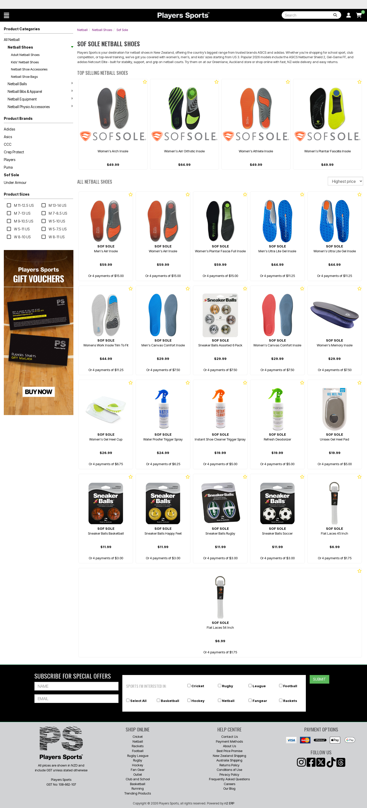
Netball (82, 30)
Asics (8, 137)
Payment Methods (229, 741)
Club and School (138, 779)
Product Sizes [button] (17, 194)
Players (9, 159)
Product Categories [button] (22, 29)
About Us (229, 746)
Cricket (197, 686)
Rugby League (137, 756)
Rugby (227, 686)
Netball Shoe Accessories (29, 69)
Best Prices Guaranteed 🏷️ (71, 4)
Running (138, 788)
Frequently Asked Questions (229, 779)
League (259, 686)
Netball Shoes (40, 47)
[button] (6, 15)
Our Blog (229, 788)
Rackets (290, 701)
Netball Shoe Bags (24, 77)
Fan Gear (138, 770)
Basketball (170, 701)
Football (290, 686)
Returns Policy (229, 765)
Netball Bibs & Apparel (40, 91)
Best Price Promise (229, 751)
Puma (8, 167)
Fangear (260, 701)
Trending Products (137, 793)
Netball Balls (40, 83)
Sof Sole (11, 175)
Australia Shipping (229, 760)
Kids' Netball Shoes (25, 62)
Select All (138, 701)
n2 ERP (229, 803)
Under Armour (15, 182)
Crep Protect (14, 152)
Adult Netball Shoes (25, 55)
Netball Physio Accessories (40, 106)
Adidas (9, 129)
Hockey (197, 701)
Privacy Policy (229, 774)
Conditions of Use (229, 770)
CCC (7, 144)
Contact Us (229, 736)
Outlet (137, 774)
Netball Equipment (40, 99)
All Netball (12, 39)
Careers (229, 784)
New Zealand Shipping (229, 756)
